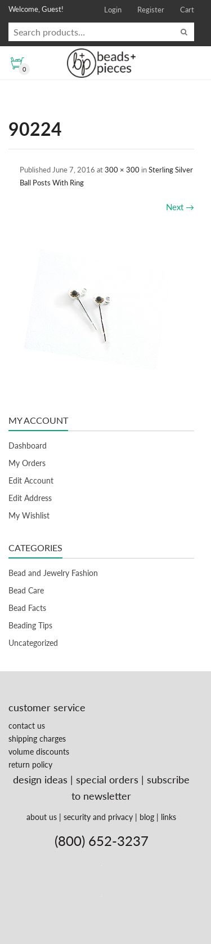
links (168, 817)
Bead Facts (27, 608)
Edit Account (30, 480)
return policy (30, 764)
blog (147, 817)
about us (41, 817)
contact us (26, 725)
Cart (187, 9)
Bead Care (26, 590)
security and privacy (98, 817)
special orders (107, 779)
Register (150, 9)
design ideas (40, 779)
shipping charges (37, 738)
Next (180, 207)
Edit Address (30, 498)
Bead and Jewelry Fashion (53, 573)
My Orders (27, 463)
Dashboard (27, 445)
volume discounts (38, 751)
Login (113, 9)
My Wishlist (29, 515)
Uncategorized (33, 643)
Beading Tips (30, 625)
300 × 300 (122, 169)
